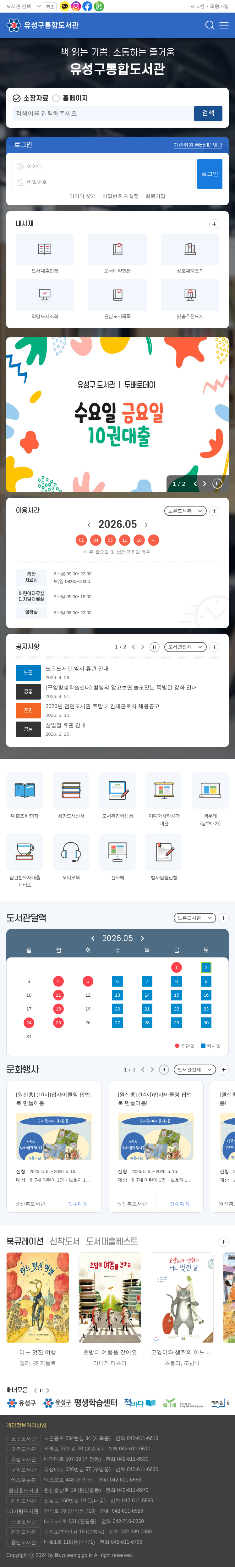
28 (147, 1022)
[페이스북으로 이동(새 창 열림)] (88, 5)
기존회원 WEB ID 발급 (198, 144)
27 (117, 1022)
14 (147, 995)
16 (206, 995)
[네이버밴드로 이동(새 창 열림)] (99, 5)
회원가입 (155, 196)
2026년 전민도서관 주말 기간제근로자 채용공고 (103, 706)
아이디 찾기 (82, 196)
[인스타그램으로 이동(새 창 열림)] (76, 5)
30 (206, 1022)
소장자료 (36, 98)
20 (117, 1008)
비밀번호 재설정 (120, 196)
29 (176, 1022)
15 (176, 995)
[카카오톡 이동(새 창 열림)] (65, 5)
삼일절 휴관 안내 (66, 725)
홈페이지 (75, 98)
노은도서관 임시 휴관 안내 (77, 669)
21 (147, 1008)
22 (176, 1008)
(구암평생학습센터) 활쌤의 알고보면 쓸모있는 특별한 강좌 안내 (121, 687)
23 (206, 1008)
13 (117, 995)
